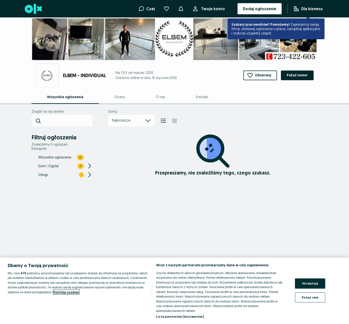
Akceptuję (310, 283)
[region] (174, 291)
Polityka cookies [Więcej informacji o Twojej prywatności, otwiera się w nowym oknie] (66, 292)
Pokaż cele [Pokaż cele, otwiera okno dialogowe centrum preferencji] (310, 297)
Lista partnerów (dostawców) (180, 316)
